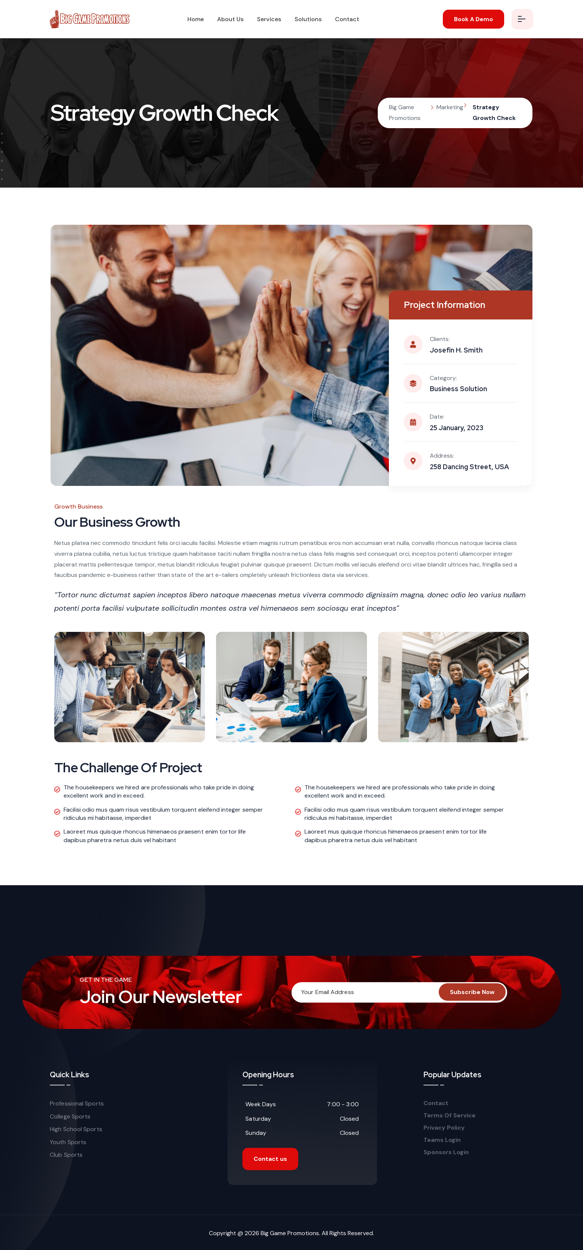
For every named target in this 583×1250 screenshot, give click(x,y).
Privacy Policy (444, 1128)
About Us (230, 19)
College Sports (70, 1116)
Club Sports (66, 1155)
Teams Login (442, 1140)
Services (269, 19)
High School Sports (76, 1129)
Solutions (308, 19)
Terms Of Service (450, 1115)
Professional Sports (77, 1103)
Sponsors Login (446, 1152)
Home (195, 19)
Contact (347, 19)
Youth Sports (68, 1142)
